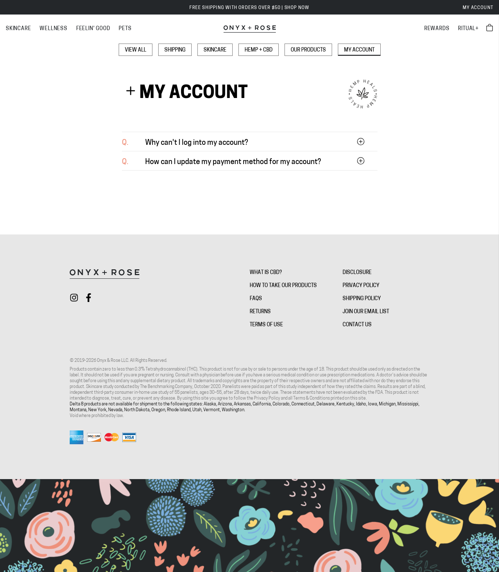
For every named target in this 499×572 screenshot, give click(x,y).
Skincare (215, 50)
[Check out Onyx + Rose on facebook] (88, 297)
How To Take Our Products (283, 286)
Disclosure (357, 272)
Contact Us (357, 325)
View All (135, 50)
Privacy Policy (361, 286)
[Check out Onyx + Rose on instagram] (74, 297)
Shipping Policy (362, 299)
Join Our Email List (366, 312)
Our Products (308, 50)
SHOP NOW (297, 8)
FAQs (256, 299)
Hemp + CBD (259, 50)
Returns (260, 312)
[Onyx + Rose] (250, 29)
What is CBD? (266, 272)
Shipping (174, 50)
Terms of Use (266, 325)
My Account (478, 8)
